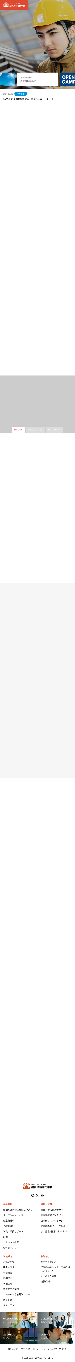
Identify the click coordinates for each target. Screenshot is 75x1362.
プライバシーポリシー (30, 1349)
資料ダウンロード (12, 1247)
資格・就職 (46, 1204)
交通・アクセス (11, 1305)
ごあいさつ (8, 1262)
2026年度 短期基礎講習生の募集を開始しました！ (28, 99)
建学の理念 (8, 1267)
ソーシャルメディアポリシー (56, 1349)
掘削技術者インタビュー (53, 1215)
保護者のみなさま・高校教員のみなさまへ (55, 1269)
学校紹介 (7, 1256)
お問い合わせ (12, 1349)
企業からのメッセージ (52, 1220)
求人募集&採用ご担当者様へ (55, 1231)
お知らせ (45, 1256)
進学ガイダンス (48, 1262)
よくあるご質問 (48, 1276)
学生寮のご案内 (11, 1289)
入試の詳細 (8, 1226)
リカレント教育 (11, 1242)
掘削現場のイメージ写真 (53, 1226)
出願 (5, 1237)
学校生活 (7, 1283)
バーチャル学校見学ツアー (16, 1294)
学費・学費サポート (13, 1231)
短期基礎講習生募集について (17, 1209)
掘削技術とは (10, 1278)
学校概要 (7, 1272)
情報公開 (45, 1281)
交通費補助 (8, 1220)
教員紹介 (7, 1300)
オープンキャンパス (13, 1215)
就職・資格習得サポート (53, 1209)
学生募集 (20, 94)
